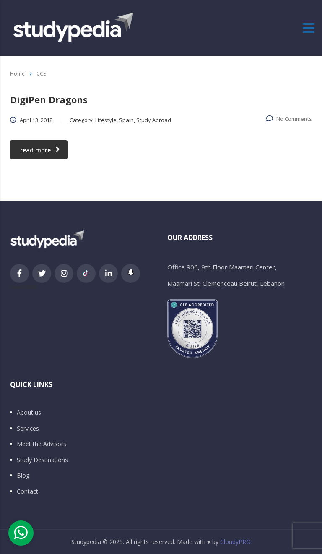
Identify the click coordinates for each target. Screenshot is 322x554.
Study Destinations (42, 460)
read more (40, 150)
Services (28, 428)
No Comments (289, 119)
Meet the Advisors (41, 444)
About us (29, 412)
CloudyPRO (235, 542)
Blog (23, 475)
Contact (27, 491)
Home (17, 73)
